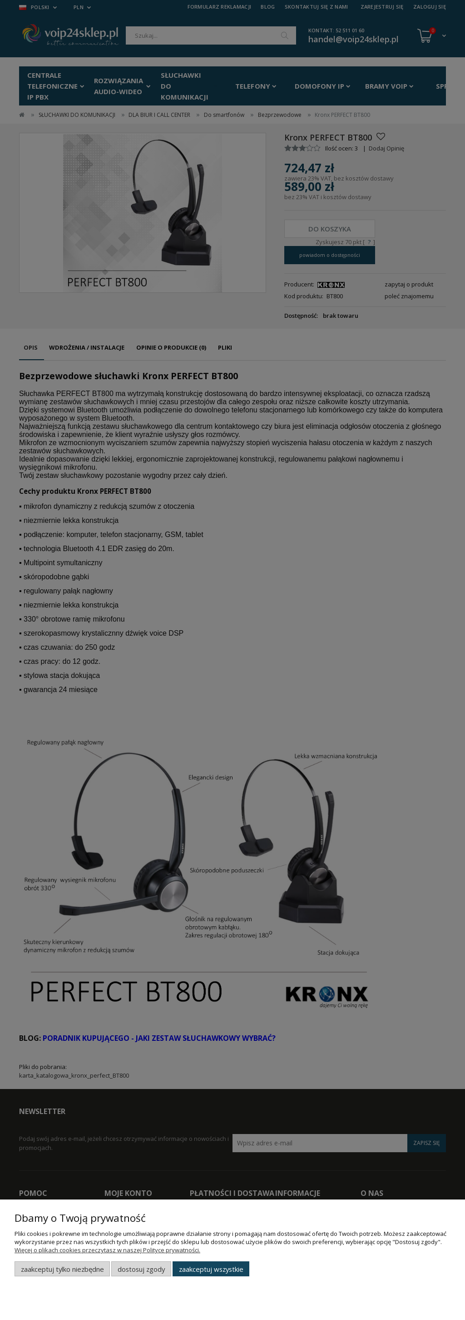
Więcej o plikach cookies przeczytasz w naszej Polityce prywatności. (107, 1250)
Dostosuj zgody (141, 1269)
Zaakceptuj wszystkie (211, 1269)
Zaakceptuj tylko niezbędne (62, 1269)
